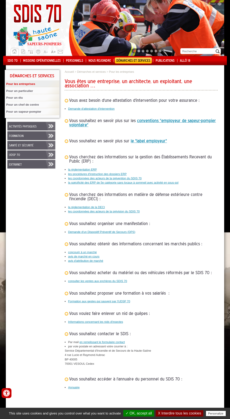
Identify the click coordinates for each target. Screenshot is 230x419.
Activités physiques (23, 126)
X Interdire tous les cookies (179, 413)
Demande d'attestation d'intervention (91, 108)
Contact (60, 51)
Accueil (14, 52)
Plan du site (31, 51)
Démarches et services (133, 61)
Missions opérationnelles (42, 61)
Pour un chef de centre (22, 104)
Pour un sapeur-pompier (23, 111)
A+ (53, 51)
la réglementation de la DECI (86, 207)
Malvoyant (213, 3)
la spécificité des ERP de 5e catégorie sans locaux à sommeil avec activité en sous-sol (123, 182)
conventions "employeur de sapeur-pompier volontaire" (142, 123)
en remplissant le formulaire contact (102, 342)
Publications (165, 61)
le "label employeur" (149, 141)
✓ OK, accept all (139, 413)
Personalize (215, 413)
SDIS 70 (12, 61)
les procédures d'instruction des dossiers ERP (97, 174)
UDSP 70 (14, 155)
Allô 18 (185, 61)
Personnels (74, 61)
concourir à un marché (82, 252)
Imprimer (38, 51)
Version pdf (24, 51)
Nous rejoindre (99, 61)
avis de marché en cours (83, 256)
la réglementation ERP (82, 169)
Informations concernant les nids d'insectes (95, 321)
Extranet (15, 164)
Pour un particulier (19, 91)
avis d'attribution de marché (85, 260)
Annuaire (74, 387)
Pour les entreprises (20, 84)
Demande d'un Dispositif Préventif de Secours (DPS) (101, 232)
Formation (16, 136)
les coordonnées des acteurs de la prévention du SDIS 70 (105, 178)
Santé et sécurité (21, 145)
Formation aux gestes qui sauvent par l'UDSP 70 (99, 301)
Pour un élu (14, 97)
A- (46, 51)
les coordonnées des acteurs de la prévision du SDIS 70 (104, 211)
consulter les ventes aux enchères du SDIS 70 (97, 281)
